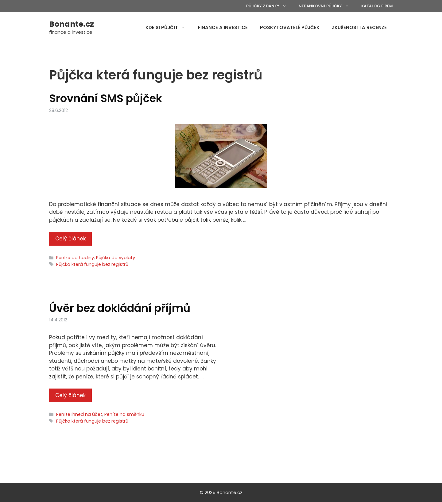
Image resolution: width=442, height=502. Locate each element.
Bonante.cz (71, 24)
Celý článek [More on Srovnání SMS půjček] (70, 238)
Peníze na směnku (124, 414)
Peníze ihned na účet (79, 414)
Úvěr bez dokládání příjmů (119, 308)
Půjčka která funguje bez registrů (92, 264)
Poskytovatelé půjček (290, 27)
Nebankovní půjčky (327, 6)
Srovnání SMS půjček (105, 98)
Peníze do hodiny (75, 258)
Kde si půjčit (168, 27)
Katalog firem (377, 6)
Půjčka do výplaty (115, 258)
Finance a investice (223, 27)
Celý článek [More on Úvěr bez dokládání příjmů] (70, 395)
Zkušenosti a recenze (359, 27)
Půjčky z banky (269, 6)
